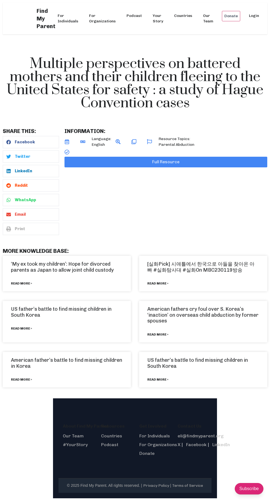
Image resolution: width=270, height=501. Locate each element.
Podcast (134, 15)
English (98, 144)
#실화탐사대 (167, 270)
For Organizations (102, 18)
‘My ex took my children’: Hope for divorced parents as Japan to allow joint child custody (62, 267)
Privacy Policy (156, 485)
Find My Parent (46, 18)
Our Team (208, 18)
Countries (183, 15)
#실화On (192, 270)
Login (254, 15)
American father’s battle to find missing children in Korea (66, 363)
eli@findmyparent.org (201, 435)
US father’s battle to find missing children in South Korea (61, 312)
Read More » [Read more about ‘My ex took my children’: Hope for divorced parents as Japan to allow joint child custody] (21, 283)
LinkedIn (221, 444)
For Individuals (68, 18)
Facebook (196, 444)
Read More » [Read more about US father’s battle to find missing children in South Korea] (21, 328)
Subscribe (249, 488)
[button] (31, 142)
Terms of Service (187, 485)
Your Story (158, 18)
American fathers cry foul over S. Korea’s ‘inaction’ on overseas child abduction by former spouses (203, 315)
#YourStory (75, 444)
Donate (231, 16)
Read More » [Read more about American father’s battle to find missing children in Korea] (21, 379)
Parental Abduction (176, 144)
